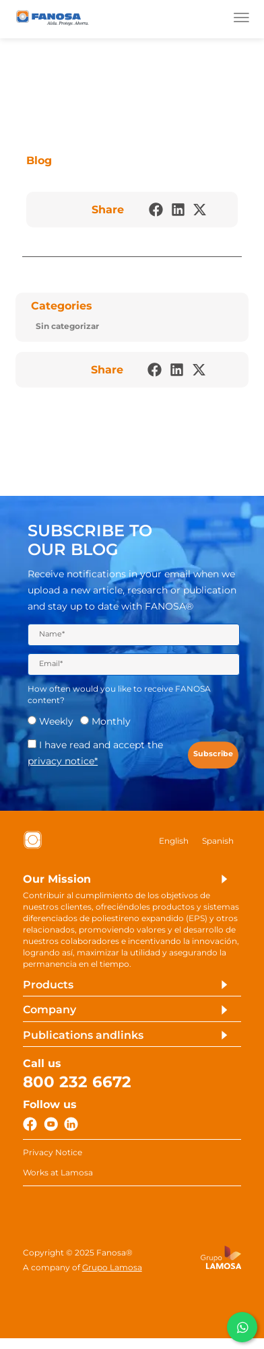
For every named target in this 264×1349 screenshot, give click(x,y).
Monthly (111, 724)
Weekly (56, 724)
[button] (156, 210)
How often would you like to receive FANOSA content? (119, 697)
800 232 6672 (77, 1088)
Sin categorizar (67, 327)
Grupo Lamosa (112, 1277)
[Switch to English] (173, 844)
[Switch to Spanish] (217, 844)
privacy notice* (63, 764)
